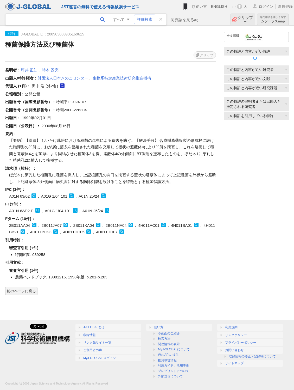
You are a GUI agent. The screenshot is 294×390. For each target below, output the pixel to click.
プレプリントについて (173, 371)
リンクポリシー (236, 335)
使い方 (201, 6)
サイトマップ (234, 363)
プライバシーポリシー (240, 342)
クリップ (245, 19)
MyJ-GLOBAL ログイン (99, 358)
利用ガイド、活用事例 (173, 365)
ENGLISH (219, 6)
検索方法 (164, 338)
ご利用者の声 (92, 350)
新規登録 (285, 6)
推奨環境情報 (167, 360)
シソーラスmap (273, 19)
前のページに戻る (21, 291)
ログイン (266, 6)
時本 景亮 (50, 70)
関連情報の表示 (169, 344)
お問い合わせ (234, 350)
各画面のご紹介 (169, 333)
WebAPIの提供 (168, 355)
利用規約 (231, 327)
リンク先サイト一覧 (97, 342)
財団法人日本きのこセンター (62, 78)
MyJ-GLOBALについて (174, 349)
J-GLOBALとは (94, 327)
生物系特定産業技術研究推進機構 (122, 78)
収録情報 (89, 335)
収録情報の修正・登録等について (252, 356)
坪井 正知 (29, 70)
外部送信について (170, 376)
